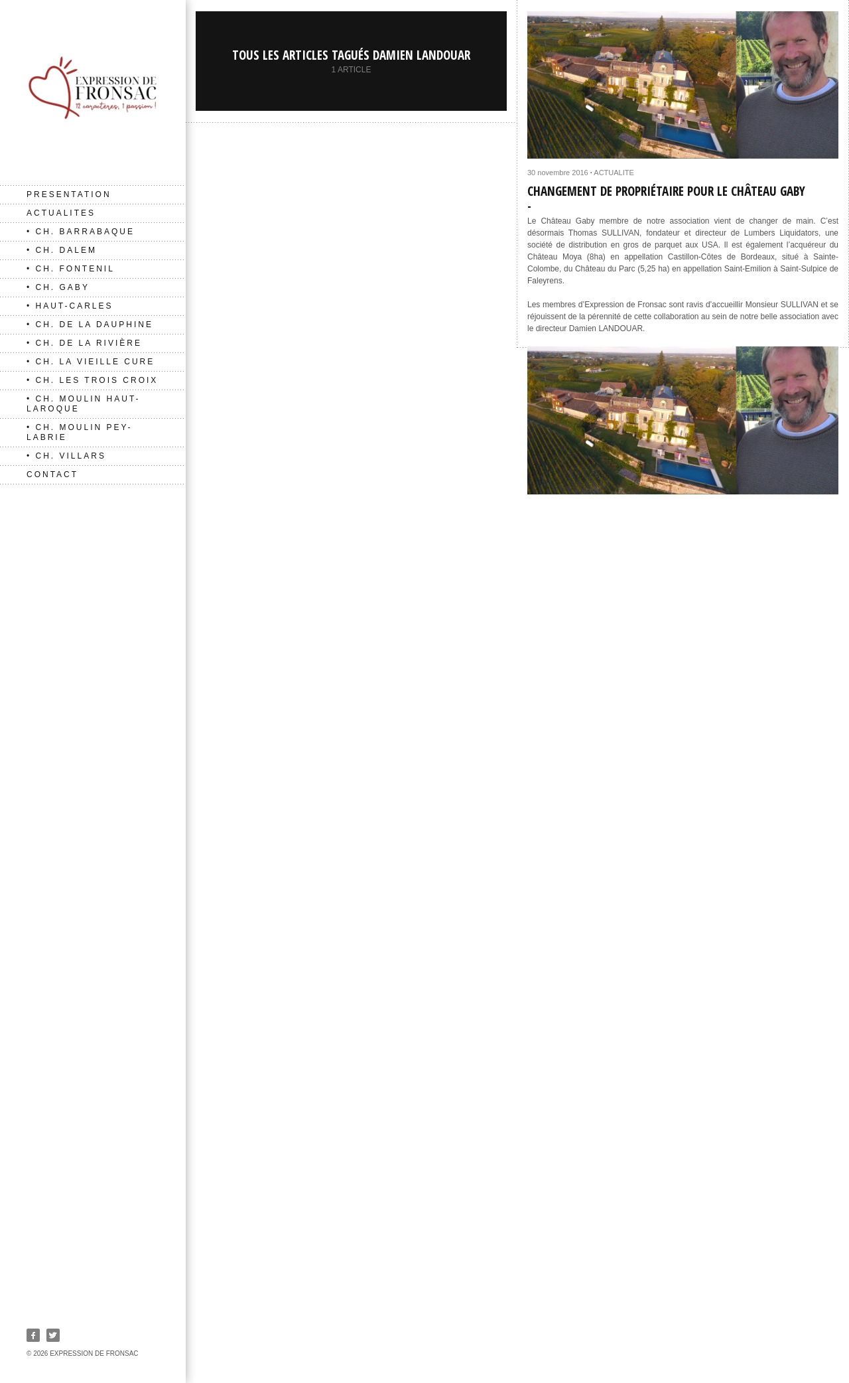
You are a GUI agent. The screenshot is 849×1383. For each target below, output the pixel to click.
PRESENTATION (69, 194)
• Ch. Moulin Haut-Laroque (84, 403)
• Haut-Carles (70, 306)
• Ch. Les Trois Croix (92, 380)
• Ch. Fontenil (71, 268)
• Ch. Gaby (58, 287)
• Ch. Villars (66, 456)
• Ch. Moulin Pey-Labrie (79, 432)
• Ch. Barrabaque (81, 231)
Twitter (53, 1335)
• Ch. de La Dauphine (90, 324)
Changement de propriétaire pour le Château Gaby (666, 191)
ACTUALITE (614, 173)
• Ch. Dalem (62, 250)
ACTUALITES (61, 213)
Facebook (33, 1335)
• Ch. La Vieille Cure (91, 361)
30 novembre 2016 (557, 173)
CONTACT (52, 474)
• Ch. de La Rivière (84, 343)
